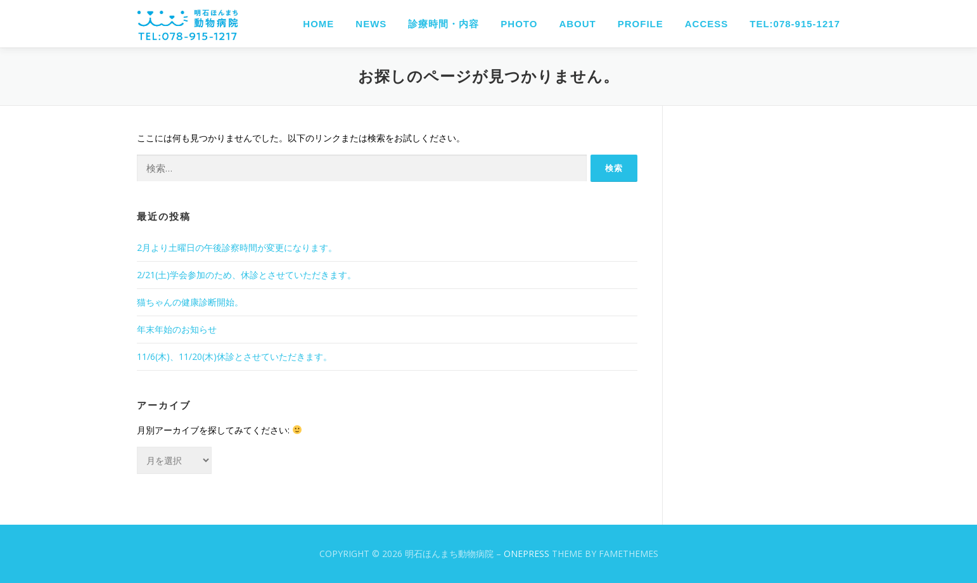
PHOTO (519, 23)
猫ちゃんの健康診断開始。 (190, 302)
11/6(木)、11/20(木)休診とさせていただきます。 (234, 356)
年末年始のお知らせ (177, 329)
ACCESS (707, 23)
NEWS (370, 23)
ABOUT (577, 23)
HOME (318, 23)
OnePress (526, 554)
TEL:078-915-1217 (795, 23)
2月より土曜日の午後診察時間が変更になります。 (237, 247)
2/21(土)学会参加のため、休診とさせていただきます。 (246, 275)
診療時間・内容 (443, 23)
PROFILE (640, 23)
